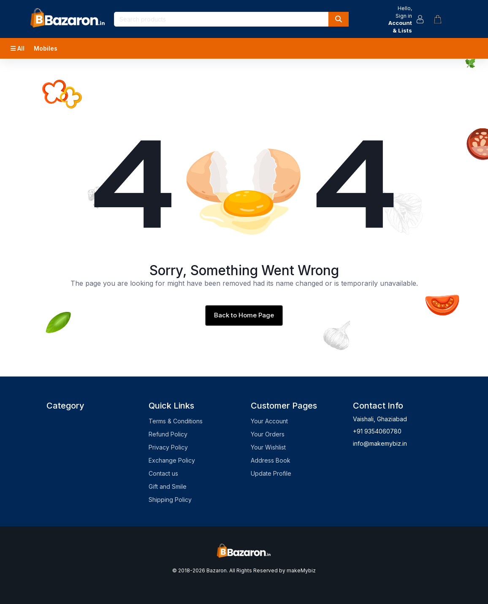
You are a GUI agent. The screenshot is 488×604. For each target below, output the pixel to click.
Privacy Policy (168, 447)
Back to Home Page (244, 315)
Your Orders (268, 434)
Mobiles (45, 48)
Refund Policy (168, 434)
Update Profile (271, 473)
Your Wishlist (268, 447)
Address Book (270, 460)
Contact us (163, 473)
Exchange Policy (172, 460)
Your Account (269, 421)
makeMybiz (301, 570)
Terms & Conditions (176, 421)
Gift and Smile (168, 486)
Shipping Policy (170, 499)
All (17, 48)
